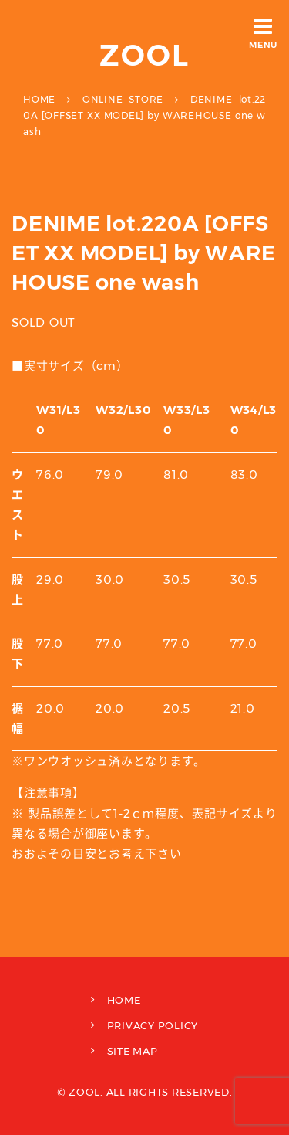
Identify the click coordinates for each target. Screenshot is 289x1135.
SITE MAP (132, 1051)
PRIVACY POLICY (153, 1025)
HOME (124, 1000)
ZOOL (144, 55)
